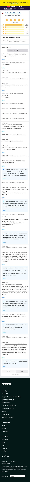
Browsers (5, 439)
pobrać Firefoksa (14, 3)
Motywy (16, 8)
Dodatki (4, 391)
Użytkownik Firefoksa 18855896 (14, 78)
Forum (4, 411)
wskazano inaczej (11, 466)
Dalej (21, 371)
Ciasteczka (13, 461)
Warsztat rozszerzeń (8, 400)
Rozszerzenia (8, 8)
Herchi (14, 62)
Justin (13, 182)
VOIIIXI (13, 160)
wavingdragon (9, 284)
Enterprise (5, 431)
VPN (3, 442)
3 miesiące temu (21, 54)
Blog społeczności (8, 408)
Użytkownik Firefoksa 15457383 (13, 147)
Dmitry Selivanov (15, 15)
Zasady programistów (9, 405)
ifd (12, 93)
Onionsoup (15, 113)
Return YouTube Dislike (13, 13)
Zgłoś (3, 59)
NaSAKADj (14, 252)
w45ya (14, 108)
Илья (13, 118)
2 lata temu (23, 41)
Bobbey (14, 134)
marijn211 (14, 187)
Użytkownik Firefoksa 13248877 (13, 85)
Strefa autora (6, 402)
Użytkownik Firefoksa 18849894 (14, 344)
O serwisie (5, 394)
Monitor (4, 448)
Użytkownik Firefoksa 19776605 (14, 337)
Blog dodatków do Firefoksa (11, 397)
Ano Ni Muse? (8, 124)
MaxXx (14, 214)
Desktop (4, 425)
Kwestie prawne (6, 463)
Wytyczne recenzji (8, 417)
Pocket (4, 451)
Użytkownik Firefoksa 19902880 (13, 247)
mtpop (14, 314)
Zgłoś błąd (5, 414)
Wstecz (8, 371)
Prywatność (5, 461)
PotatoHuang (15, 155)
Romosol (14, 54)
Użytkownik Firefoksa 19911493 (13, 72)
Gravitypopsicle (9, 141)
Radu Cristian (15, 41)
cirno (13, 103)
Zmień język (5, 476)
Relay (3, 445)
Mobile (4, 428)
